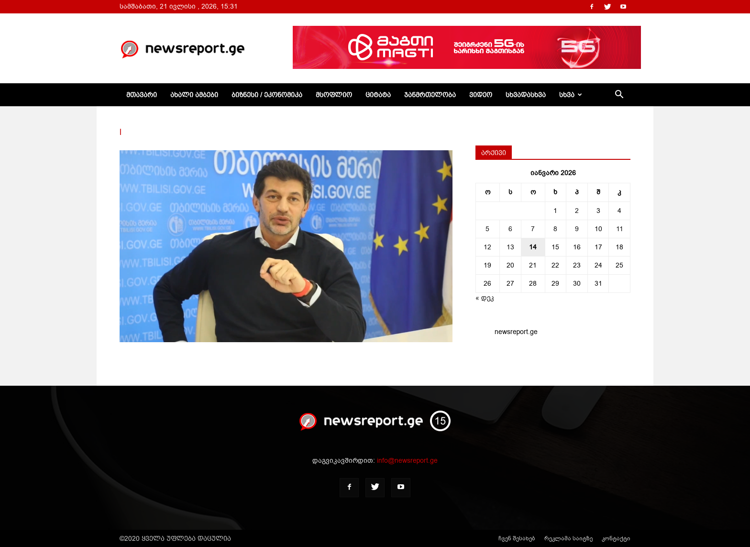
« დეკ (484, 297)
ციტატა (378, 95)
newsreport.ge (516, 331)
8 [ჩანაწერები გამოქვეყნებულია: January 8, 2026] (555, 229)
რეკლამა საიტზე (568, 538)
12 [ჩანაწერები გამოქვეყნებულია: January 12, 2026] (487, 247)
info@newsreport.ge (407, 460)
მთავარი (141, 95)
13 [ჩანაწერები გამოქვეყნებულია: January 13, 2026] (510, 247)
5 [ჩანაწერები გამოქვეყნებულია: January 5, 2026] (487, 229)
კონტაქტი (616, 538)
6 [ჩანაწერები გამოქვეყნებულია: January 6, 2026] (510, 229)
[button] (618, 95)
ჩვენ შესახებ (516, 538)
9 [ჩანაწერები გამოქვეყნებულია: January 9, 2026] (577, 229)
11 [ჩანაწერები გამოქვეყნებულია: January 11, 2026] (619, 229)
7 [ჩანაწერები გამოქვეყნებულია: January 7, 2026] (533, 229)
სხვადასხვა (526, 95)
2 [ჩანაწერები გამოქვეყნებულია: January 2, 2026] (577, 210)
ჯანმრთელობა (430, 95)
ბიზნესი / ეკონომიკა (267, 95)
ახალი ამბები (194, 95)
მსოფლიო (334, 95)
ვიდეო (480, 95)
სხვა (570, 95)
